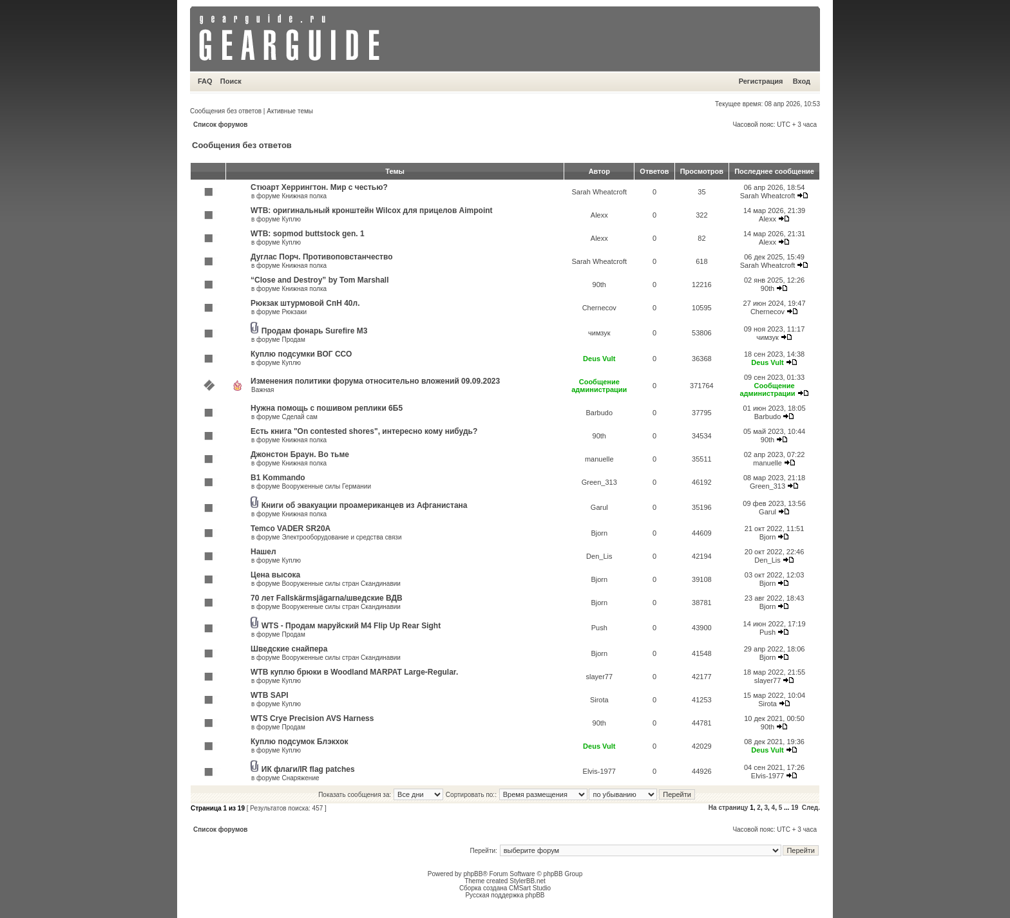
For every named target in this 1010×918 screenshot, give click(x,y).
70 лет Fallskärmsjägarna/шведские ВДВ (327, 598)
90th (599, 284)
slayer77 (599, 676)
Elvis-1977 (599, 771)
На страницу (728, 807)
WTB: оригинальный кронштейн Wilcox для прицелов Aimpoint (372, 210)
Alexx (599, 215)
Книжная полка (304, 196)
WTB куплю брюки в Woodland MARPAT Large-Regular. (354, 672)
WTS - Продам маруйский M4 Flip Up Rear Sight (351, 625)
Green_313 (599, 482)
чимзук (599, 333)
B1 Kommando (278, 477)
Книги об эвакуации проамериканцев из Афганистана (365, 505)
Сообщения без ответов (226, 111)
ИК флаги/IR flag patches (308, 769)
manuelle (599, 459)
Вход (801, 81)
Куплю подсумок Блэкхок (299, 741)
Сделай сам (299, 416)
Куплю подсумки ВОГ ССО (301, 354)
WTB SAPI (270, 695)
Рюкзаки (294, 311)
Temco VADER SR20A (290, 528)
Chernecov (599, 308)
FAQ (205, 81)
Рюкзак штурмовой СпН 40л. (305, 303)
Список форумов (220, 124)
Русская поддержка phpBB (504, 895)
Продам (293, 339)
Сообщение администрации (599, 385)
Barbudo (599, 413)
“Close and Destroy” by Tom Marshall (320, 280)
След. (811, 807)
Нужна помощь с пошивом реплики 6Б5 (327, 408)
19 (794, 807)
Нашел (263, 551)
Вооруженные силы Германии (326, 486)
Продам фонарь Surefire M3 (315, 330)
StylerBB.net (528, 881)
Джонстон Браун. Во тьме (300, 454)
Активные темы (290, 111)
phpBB (472, 873)
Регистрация (761, 81)
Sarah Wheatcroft (599, 192)
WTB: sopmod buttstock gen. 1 (308, 233)
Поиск (231, 81)
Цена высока (275, 574)
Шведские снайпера (289, 648)
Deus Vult (599, 358)
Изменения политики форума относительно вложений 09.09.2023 (375, 381)
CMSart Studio (530, 888)
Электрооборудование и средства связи (341, 537)
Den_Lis (599, 556)
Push (599, 628)
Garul (599, 507)
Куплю (291, 219)
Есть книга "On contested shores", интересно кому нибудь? (364, 431)
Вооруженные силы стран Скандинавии (340, 583)
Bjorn (599, 533)
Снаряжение (300, 778)
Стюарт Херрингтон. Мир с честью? (319, 187)
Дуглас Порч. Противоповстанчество (322, 256)
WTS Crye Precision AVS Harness (312, 718)
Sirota (599, 700)
